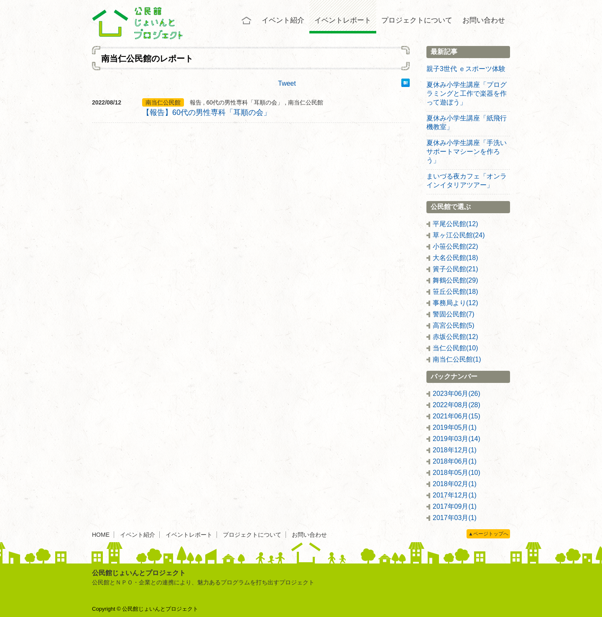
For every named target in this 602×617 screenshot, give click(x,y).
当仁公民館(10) (455, 348)
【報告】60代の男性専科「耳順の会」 (206, 112)
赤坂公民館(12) (455, 336)
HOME (101, 534)
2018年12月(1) (455, 450)
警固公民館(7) (453, 314)
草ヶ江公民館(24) (459, 235)
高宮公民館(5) (453, 325)
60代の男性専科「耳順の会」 (245, 102)
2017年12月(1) (455, 495)
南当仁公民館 (163, 102)
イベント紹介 (283, 20)
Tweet (287, 83)
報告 (196, 102)
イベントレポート (342, 20)
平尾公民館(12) (455, 223)
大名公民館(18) (455, 257)
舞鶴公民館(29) (455, 280)
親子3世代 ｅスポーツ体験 (465, 68)
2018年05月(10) (456, 472)
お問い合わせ (483, 20)
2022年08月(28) (456, 404)
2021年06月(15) (456, 416)
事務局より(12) (455, 302)
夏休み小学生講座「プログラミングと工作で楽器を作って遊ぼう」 (466, 93)
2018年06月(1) (455, 461)
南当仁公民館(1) (457, 359)
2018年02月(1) (455, 483)
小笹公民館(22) (455, 246)
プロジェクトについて (416, 20)
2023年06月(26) (456, 393)
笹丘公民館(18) (455, 291)
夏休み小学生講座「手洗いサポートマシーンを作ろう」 (466, 151)
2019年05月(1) (455, 427)
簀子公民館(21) (455, 269)
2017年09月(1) (455, 506)
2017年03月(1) (455, 517)
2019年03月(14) (456, 438)
